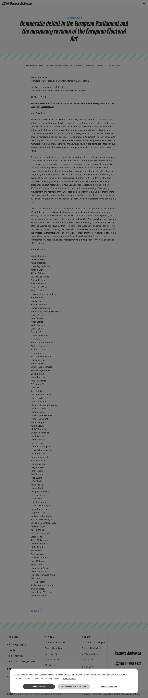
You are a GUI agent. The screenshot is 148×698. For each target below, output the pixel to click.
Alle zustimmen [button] (39, 687)
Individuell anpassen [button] (109, 687)
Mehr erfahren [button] (69, 678)
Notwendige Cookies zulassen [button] (74, 687)
